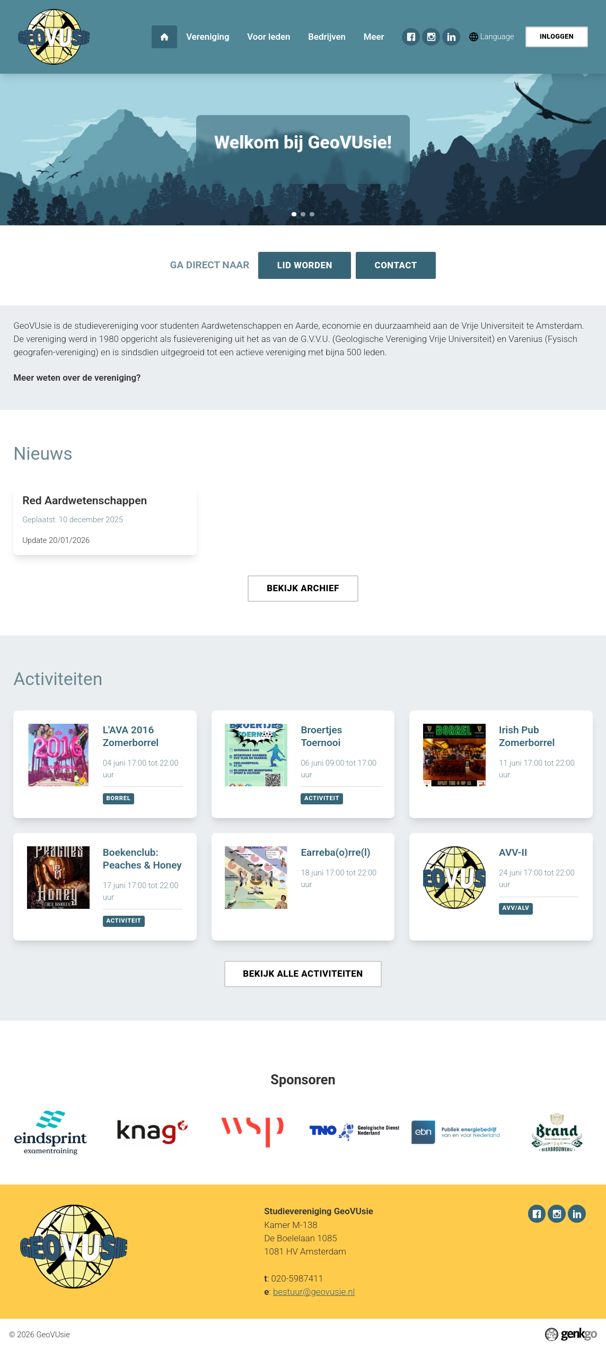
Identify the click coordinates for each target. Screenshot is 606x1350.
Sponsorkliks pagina (303, 214)
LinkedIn (451, 37)
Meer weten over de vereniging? (76, 378)
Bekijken (104, 766)
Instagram (431, 37)
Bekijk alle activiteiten (303, 976)
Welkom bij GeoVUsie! (294, 214)
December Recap (312, 214)
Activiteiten (57, 681)
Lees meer (104, 521)
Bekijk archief (303, 589)
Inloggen (557, 36)
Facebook (411, 37)
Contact (396, 265)
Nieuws (42, 454)
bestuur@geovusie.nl (314, 1291)
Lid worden (304, 265)
